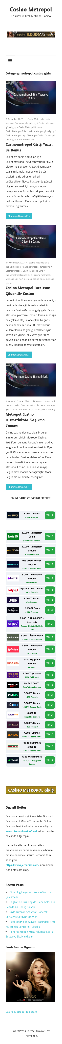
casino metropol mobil (22, 409)
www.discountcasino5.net (21, 831)
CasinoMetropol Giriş (16, 131)
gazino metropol (42, 275)
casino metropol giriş (26, 123)
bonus (46, 401)
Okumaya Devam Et (18, 216)
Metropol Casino (36, 135)
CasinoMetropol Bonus (30, 127)
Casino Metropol (31, 9)
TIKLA (49, 515)
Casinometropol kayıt (16, 135)
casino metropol (13, 266)
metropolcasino (26, 139)
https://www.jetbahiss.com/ (23, 865)
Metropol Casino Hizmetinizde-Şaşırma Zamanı (25, 420)
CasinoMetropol (35, 119)
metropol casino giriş (33, 279)
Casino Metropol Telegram (21, 1011)
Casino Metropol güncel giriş (36, 266)
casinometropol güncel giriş (41, 131)
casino (17, 405)
